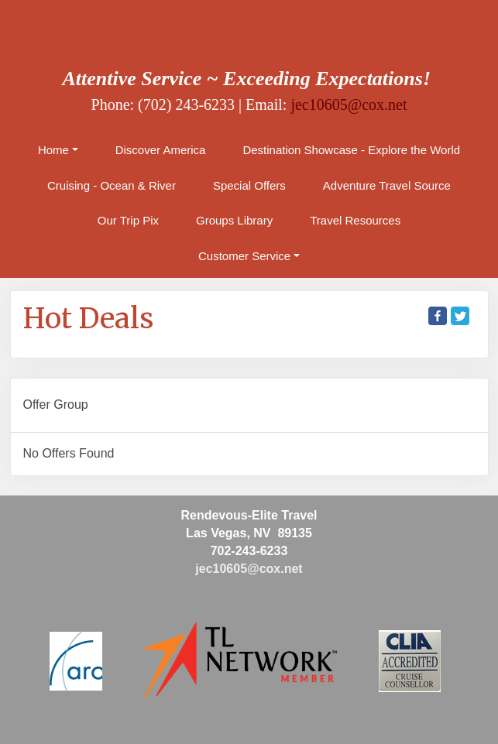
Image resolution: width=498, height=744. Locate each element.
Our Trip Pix (128, 220)
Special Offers (249, 185)
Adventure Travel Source (387, 185)
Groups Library (234, 220)
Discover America (160, 149)
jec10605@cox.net (348, 104)
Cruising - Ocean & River (111, 185)
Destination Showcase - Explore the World (351, 149)
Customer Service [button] (244, 255)
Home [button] (53, 149)
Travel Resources (355, 220)
